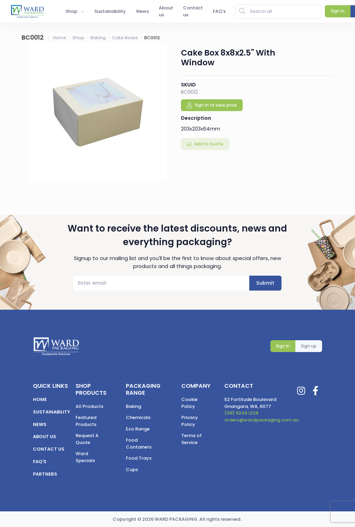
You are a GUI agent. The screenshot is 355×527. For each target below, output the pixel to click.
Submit (265, 282)
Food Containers (138, 443)
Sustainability (51, 412)
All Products (89, 406)
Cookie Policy (189, 403)
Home (59, 38)
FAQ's (39, 461)
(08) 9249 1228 (241, 413)
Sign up (309, 346)
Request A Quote (87, 439)
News (39, 424)
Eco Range (138, 429)
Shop (78, 38)
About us (44, 436)
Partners (45, 474)
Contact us (48, 449)
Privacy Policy (189, 421)
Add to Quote (208, 144)
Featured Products (86, 421)
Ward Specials (85, 457)
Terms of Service (191, 439)
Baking (98, 38)
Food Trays (138, 458)
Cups (132, 469)
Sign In (283, 346)
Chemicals (138, 417)
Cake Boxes (125, 38)
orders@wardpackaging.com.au (261, 420)
